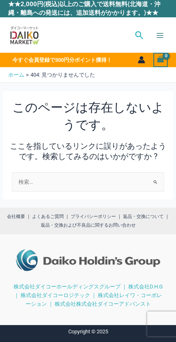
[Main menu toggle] (160, 35)
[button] (139, 35)
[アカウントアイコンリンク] (141, 59)
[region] (88, 266)
